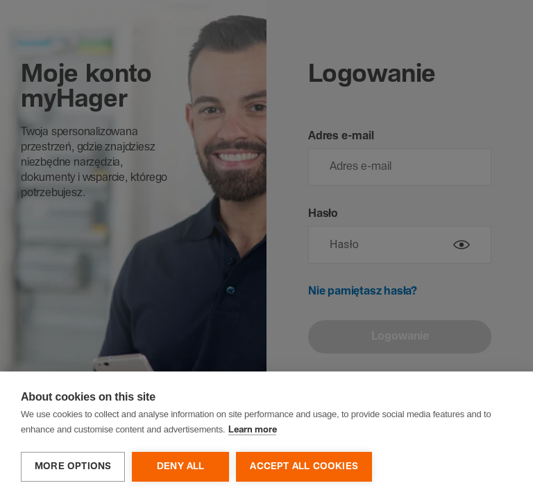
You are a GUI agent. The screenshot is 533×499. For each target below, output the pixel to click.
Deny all (181, 466)
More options (73, 466)
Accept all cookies (304, 466)
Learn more (252, 430)
